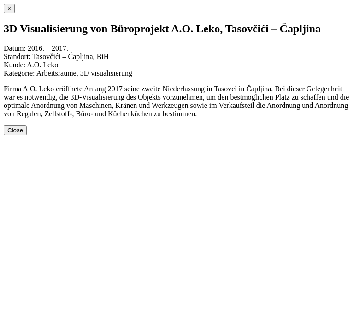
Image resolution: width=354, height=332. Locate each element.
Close (15, 130)
